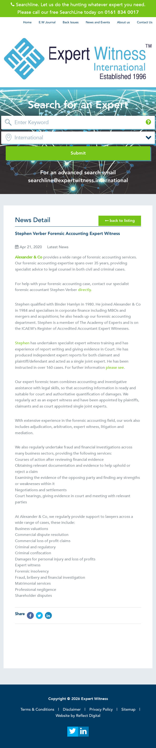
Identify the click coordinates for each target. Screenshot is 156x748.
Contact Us (144, 22)
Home (27, 22)
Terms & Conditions (37, 709)
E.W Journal (47, 22)
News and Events (98, 22)
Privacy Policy (101, 709)
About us (123, 22)
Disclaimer (72, 709)
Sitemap (129, 709)
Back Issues (70, 22)
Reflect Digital (88, 715)
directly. (85, 289)
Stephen (22, 343)
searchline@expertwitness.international (78, 180)
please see (115, 367)
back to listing (120, 220)
